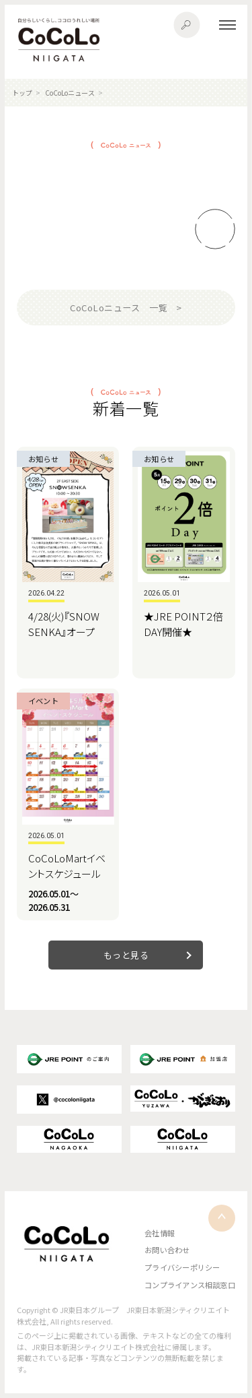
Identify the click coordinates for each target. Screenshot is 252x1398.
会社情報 (159, 1233)
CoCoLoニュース (70, 93)
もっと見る (126, 955)
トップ (22, 93)
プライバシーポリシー (182, 1267)
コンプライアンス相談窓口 (189, 1284)
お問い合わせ (167, 1249)
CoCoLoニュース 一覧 (118, 307)
